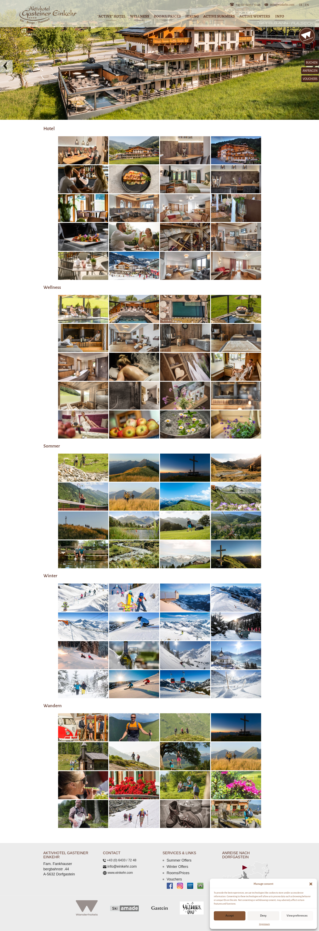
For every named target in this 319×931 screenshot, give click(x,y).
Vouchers (174, 879)
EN (306, 5)
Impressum (264, 924)
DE (301, 5)
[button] (311, 884)
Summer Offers (179, 860)
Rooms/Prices (178, 873)
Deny (263, 915)
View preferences (297, 915)
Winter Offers (177, 867)
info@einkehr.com (282, 4)
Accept (229, 915)
